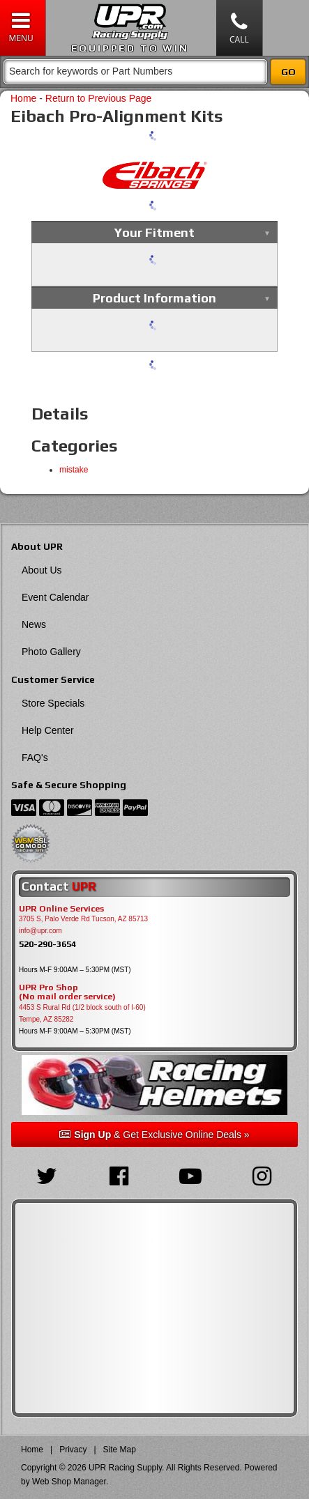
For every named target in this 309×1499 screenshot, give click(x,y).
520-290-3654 (47, 944)
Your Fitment (154, 232)
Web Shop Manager (69, 1481)
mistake (73, 470)
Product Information (154, 298)
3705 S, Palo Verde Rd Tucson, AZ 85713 (83, 919)
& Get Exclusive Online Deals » (154, 1134)
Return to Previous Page (98, 98)
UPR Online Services (61, 909)
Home (23, 98)
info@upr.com (40, 931)
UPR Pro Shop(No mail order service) (67, 992)
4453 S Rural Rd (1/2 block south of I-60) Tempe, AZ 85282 (82, 1013)
